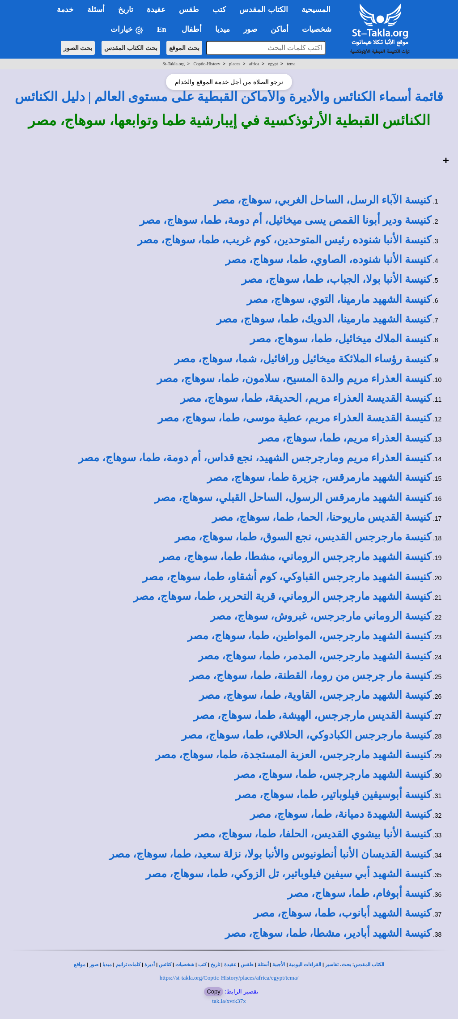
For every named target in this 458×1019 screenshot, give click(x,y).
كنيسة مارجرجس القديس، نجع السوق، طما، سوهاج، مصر (303, 537)
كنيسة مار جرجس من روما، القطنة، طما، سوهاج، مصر (310, 675)
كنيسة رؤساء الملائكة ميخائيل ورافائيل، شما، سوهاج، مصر (302, 359)
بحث (346, 964)
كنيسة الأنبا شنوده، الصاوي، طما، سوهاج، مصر (328, 259)
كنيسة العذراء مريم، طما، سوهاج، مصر (345, 438)
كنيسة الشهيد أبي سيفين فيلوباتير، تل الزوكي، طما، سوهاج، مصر (288, 873)
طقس (247, 964)
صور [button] (250, 29)
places (234, 63)
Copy (213, 991)
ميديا (107, 964)
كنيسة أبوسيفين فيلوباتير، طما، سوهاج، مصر (333, 794)
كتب (202, 964)
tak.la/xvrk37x (229, 1001)
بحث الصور (78, 47)
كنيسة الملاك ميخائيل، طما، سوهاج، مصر (340, 338)
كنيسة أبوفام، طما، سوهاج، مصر (359, 893)
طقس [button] (189, 9)
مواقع (79, 964)
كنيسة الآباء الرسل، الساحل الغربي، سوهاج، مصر (322, 200)
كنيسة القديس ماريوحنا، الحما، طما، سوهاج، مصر (321, 517)
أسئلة (263, 964)
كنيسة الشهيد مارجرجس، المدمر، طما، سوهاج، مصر (314, 656)
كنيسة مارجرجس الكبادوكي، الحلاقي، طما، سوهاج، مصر (306, 735)
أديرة (149, 964)
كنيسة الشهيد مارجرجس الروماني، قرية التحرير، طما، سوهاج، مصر (282, 596)
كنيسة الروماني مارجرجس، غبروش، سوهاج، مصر (320, 616)
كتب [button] (219, 9)
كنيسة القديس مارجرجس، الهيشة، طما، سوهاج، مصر (312, 715)
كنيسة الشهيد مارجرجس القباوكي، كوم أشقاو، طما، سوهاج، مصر (287, 576)
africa (254, 63)
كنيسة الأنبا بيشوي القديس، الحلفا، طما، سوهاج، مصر (312, 834)
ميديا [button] (222, 29)
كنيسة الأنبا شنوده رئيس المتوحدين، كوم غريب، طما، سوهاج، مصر (284, 240)
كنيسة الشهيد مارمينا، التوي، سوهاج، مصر (339, 299)
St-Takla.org (173, 63)
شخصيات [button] (319, 29)
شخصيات (184, 964)
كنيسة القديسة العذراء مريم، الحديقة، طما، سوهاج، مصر (305, 398)
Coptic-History (206, 63)
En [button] (162, 29)
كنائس (165, 964)
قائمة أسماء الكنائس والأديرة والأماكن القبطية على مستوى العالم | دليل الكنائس (229, 96)
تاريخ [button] (125, 9)
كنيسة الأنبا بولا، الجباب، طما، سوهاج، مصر (336, 279)
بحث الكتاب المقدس (130, 47)
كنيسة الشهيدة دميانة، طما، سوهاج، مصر (340, 814)
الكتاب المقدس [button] (263, 9)
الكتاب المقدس (369, 964)
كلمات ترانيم (128, 964)
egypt (273, 63)
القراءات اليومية (305, 964)
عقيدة (230, 964)
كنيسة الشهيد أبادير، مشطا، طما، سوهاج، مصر (328, 933)
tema (291, 63)
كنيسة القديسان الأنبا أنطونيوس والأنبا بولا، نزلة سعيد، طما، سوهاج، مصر (270, 854)
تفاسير (332, 964)
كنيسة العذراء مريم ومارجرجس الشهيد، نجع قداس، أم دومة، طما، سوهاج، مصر (254, 457)
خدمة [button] (65, 9)
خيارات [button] (127, 29)
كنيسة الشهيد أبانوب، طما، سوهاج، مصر (342, 913)
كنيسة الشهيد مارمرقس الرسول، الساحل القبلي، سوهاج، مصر (293, 497)
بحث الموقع (184, 47)
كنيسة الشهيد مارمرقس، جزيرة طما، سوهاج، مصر (319, 477)
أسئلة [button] (96, 9)
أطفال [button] (192, 29)
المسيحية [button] (316, 9)
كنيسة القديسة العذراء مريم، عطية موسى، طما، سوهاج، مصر (294, 418)
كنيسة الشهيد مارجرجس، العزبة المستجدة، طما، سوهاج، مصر (293, 754)
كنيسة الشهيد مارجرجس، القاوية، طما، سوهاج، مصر (315, 695)
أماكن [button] (279, 29)
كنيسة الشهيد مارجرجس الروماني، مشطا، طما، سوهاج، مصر (295, 556)
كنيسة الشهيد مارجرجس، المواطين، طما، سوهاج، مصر (309, 635)
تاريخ (215, 964)
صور (93, 964)
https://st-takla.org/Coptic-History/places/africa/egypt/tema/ (229, 977)
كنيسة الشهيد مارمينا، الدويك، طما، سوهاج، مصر (323, 319)
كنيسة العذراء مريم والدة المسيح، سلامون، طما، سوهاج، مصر (294, 378)
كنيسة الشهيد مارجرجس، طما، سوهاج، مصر (332, 774)
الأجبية (278, 964)
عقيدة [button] (156, 9)
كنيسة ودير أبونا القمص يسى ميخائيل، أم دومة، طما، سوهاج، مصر (285, 220)
